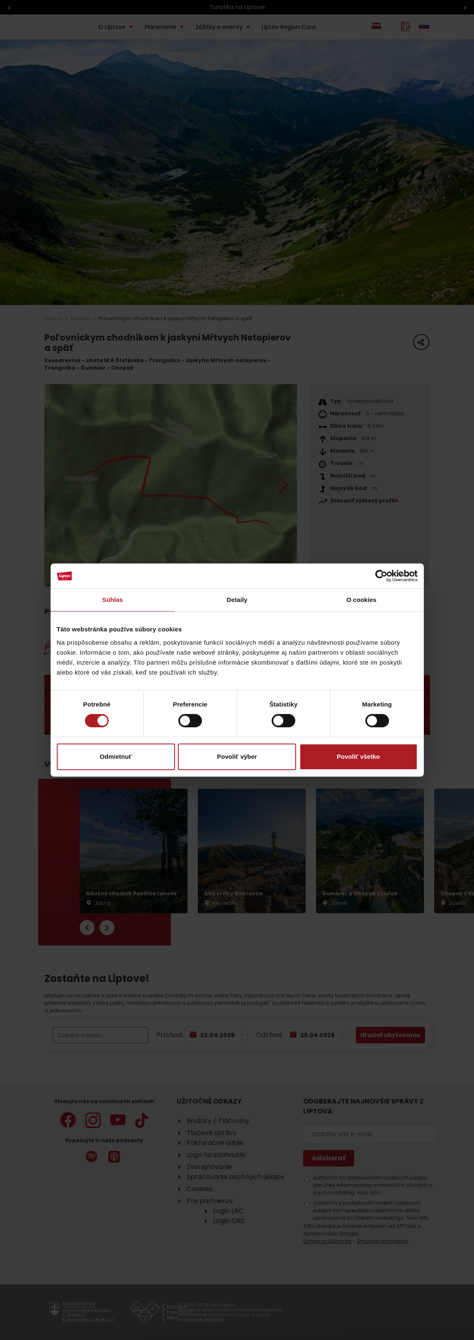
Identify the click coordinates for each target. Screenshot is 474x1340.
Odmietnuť (115, 756)
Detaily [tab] (237, 599)
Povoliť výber (237, 756)
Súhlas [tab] (112, 599)
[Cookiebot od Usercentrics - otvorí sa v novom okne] (381, 576)
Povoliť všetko (358, 756)
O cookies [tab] (361, 599)
